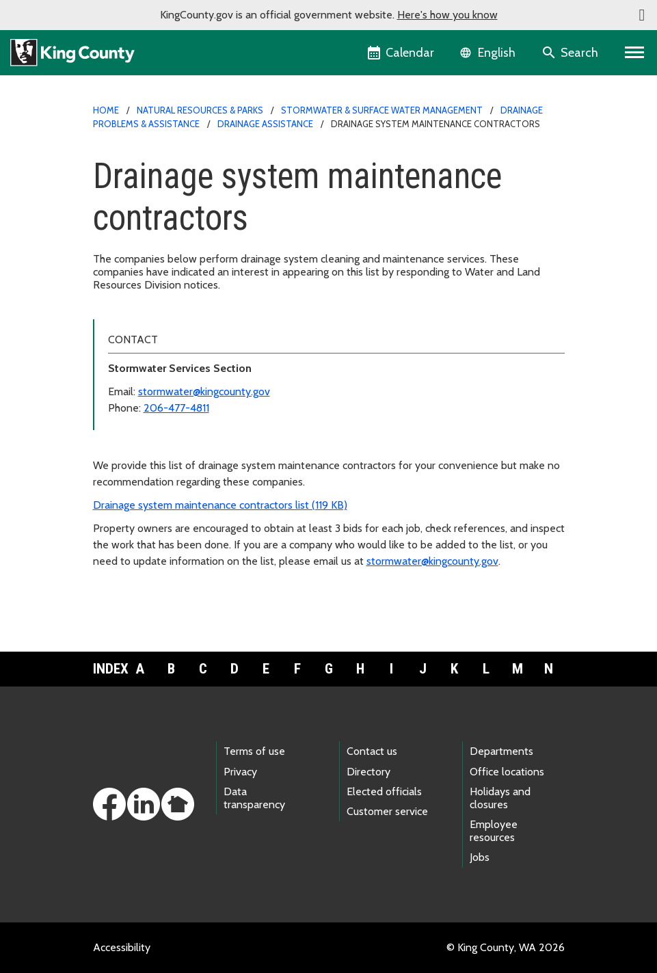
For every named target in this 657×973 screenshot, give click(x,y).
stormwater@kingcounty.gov (204, 391)
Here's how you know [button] (447, 14)
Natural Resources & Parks (200, 110)
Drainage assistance (265, 123)
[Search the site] (571, 52)
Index (108, 669)
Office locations (507, 771)
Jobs (480, 857)
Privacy (240, 771)
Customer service (387, 811)
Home (106, 110)
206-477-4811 (176, 407)
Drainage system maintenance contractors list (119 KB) (220, 504)
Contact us (372, 751)
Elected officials (384, 791)
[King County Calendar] (401, 52)
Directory (368, 771)
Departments (501, 751)
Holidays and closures (500, 798)
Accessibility (121, 947)
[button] (642, 15)
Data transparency (254, 798)
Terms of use (254, 751)
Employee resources (494, 831)
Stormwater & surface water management (382, 110)
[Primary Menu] (635, 52)
